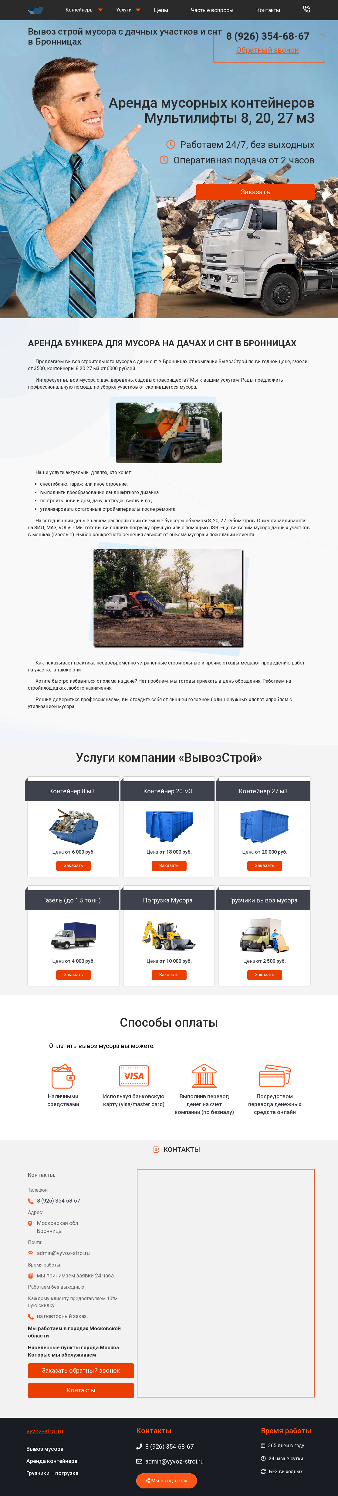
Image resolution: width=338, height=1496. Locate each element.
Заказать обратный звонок (81, 1370)
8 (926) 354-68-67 (267, 36)
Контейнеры (80, 10)
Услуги (123, 10)
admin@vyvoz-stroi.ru (170, 1461)
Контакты (268, 10)
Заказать (255, 192)
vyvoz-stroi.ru (44, 1431)
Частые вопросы (212, 10)
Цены (161, 10)
